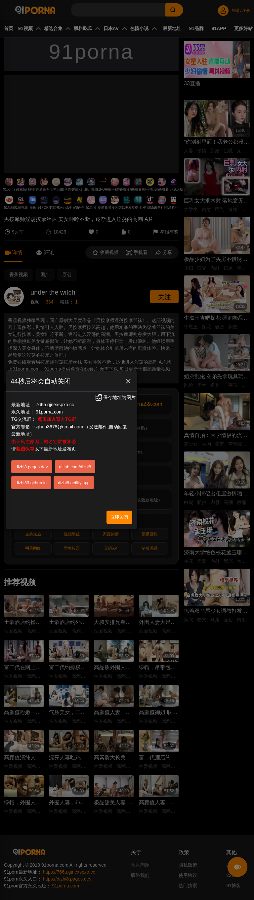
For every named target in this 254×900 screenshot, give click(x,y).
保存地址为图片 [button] (115, 397)
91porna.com (49, 411)
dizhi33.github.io (31, 482)
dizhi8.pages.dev (32, 466)
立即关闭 (119, 517)
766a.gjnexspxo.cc (55, 404)
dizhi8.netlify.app (74, 482)
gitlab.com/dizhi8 (75, 466)
